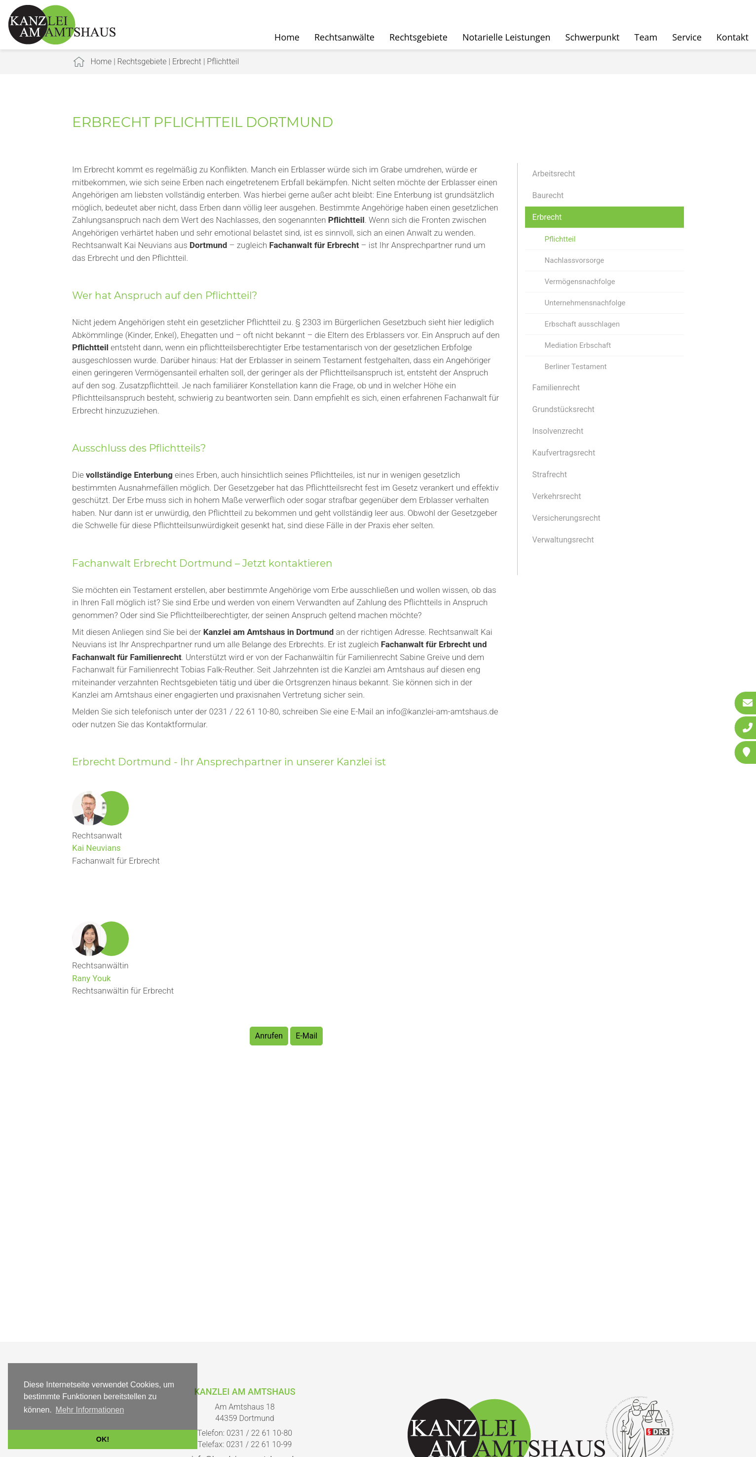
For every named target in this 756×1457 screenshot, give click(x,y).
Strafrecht (549, 474)
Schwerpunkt (593, 37)
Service (687, 37)
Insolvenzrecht (558, 431)
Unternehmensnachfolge (585, 302)
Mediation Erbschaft (578, 345)
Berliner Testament (576, 366)
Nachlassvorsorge (575, 260)
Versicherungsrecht (566, 518)
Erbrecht (186, 61)
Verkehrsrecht (556, 496)
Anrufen (269, 1036)
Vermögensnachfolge (580, 281)
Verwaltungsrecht (563, 539)
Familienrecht (556, 387)
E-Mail (306, 1036)
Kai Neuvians (96, 848)
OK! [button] (102, 1439)
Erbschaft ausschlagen (582, 324)
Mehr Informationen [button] (90, 1410)
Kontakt (733, 37)
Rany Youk (91, 978)
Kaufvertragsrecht (564, 453)
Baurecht (548, 195)
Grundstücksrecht (563, 409)
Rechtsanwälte (344, 37)
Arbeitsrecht (553, 173)
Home (287, 37)
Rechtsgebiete (418, 37)
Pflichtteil (223, 61)
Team (646, 37)
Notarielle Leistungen (506, 37)
